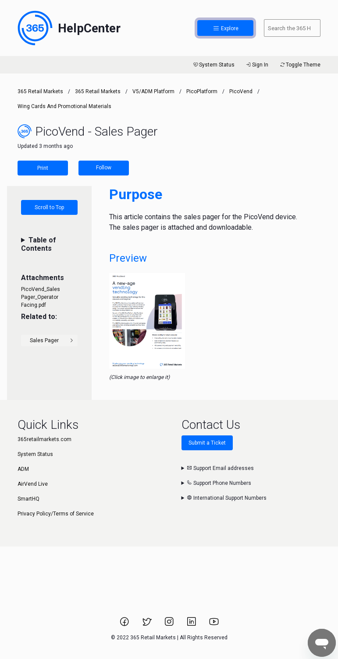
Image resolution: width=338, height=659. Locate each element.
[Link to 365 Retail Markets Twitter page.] (147, 624)
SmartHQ (28, 499)
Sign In (256, 65)
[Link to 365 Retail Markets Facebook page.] (125, 624)
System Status (213, 65)
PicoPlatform (201, 91)
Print (42, 168)
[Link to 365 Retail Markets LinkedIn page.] (192, 624)
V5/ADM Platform (153, 91)
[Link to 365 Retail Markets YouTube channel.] (213, 624)
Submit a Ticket (207, 443)
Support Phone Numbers (219, 483)
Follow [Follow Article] (103, 168)
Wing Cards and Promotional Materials (64, 106)
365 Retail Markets (40, 91)
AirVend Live (33, 484)
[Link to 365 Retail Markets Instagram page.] (170, 624)
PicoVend (241, 91)
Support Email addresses (220, 468)
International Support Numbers (227, 498)
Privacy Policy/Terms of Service (56, 514)
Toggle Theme (299, 65)
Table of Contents (38, 244)
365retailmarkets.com (44, 439)
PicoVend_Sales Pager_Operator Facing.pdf (40, 297)
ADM (23, 469)
